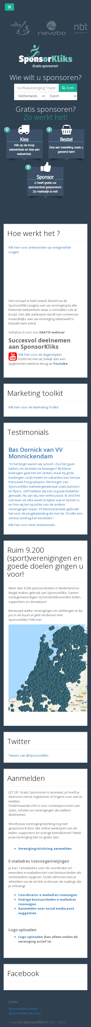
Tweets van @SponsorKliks (28, 755)
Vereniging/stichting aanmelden (45, 848)
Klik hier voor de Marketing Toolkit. (33, 407)
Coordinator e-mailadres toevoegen (47, 895)
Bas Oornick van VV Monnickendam (35, 452)
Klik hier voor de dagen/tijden (39, 354)
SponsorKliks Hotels (23, 1008)
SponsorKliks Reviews (24, 1013)
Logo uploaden (30, 937)
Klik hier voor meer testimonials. (32, 525)
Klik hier (36, 619)
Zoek (68, 87)
